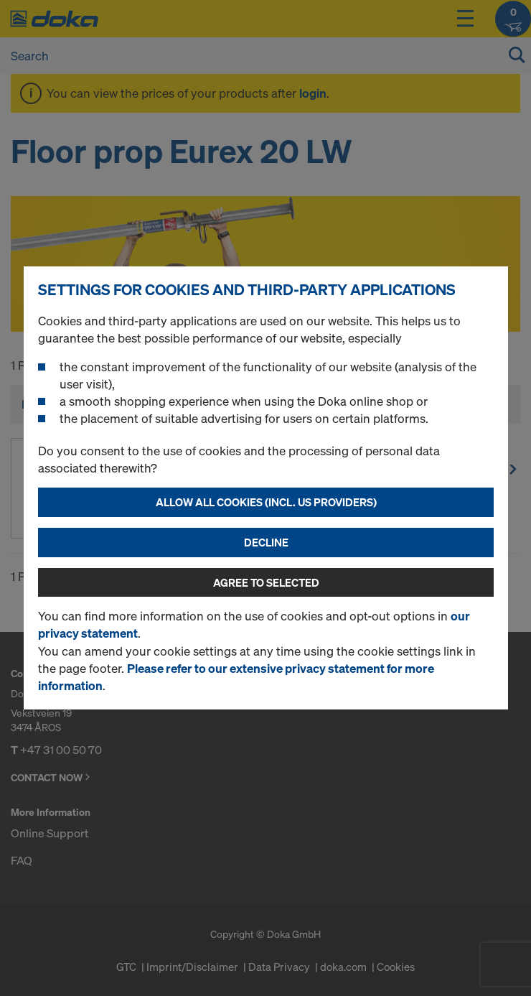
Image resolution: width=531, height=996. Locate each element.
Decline (266, 542)
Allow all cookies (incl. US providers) (266, 502)
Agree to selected (266, 582)
